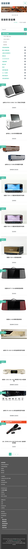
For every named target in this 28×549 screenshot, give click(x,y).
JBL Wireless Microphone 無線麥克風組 (14, 442)
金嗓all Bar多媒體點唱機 (14, 133)
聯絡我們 (4, 525)
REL (2, 517)
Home (16, 22)
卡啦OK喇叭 (6, 39)
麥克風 (5, 42)
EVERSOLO (4, 488)
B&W (2, 468)
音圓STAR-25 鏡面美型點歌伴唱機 (14, 226)
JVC (2, 503)
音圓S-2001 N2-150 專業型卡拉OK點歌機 (14, 380)
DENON (3, 480)
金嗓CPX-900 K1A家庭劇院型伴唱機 (14, 410)
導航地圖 (4, 527)
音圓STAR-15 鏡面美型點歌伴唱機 (14, 195)
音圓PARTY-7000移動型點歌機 (14, 288)
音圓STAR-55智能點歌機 (14, 257)
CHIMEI (3, 476)
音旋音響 (5, 3)
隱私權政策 (5, 523)
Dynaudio (4, 482)
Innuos (3, 499)
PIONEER (3, 515)
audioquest (5, 464)
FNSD (2, 492)
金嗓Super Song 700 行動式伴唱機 (14, 102)
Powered (15, 540)
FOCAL (3, 494)
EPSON (3, 484)
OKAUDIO (3, 513)
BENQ (2, 470)
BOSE (2, 472)
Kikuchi (3, 505)
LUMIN (3, 507)
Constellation (6, 478)
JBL (2, 501)
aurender (4, 466)
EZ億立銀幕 (4, 490)
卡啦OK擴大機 (7, 36)
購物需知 (4, 521)
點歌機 (5, 44)
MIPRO (3, 511)
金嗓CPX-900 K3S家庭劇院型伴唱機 (14, 350)
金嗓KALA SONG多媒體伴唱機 (14, 164)
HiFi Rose (4, 496)
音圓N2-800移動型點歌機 (14, 319)
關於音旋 (4, 519)
